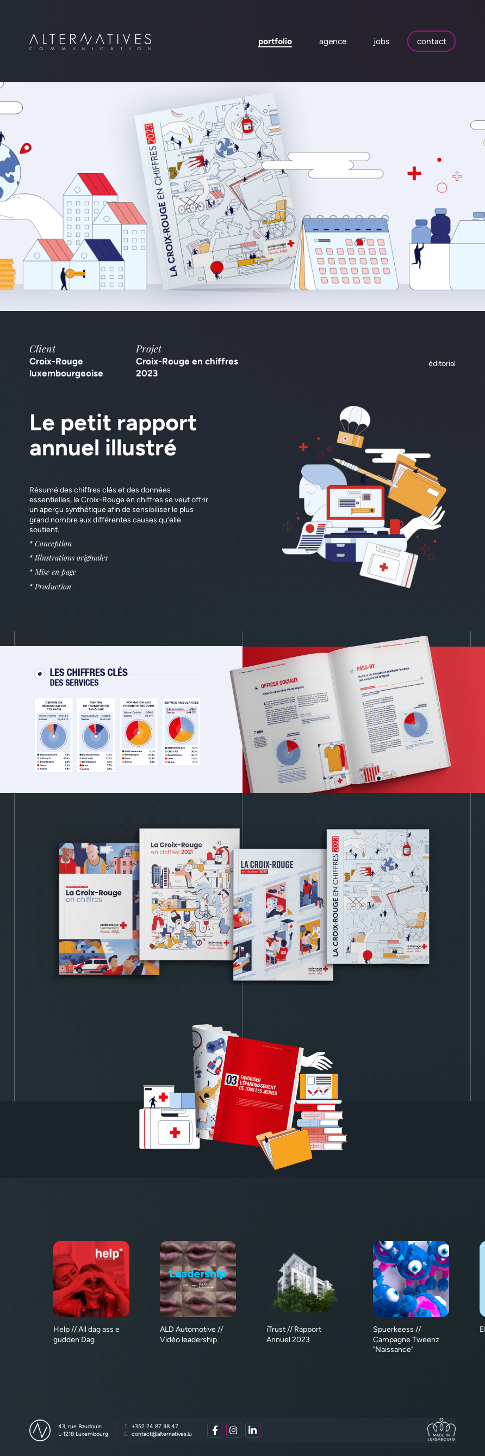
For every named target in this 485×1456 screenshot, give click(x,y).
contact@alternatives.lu (158, 1433)
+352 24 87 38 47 (151, 1426)
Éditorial (442, 363)
